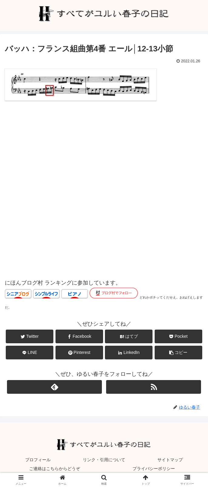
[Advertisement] (104, 179)
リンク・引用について (104, 459)
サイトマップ (170, 459)
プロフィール (38, 459)
